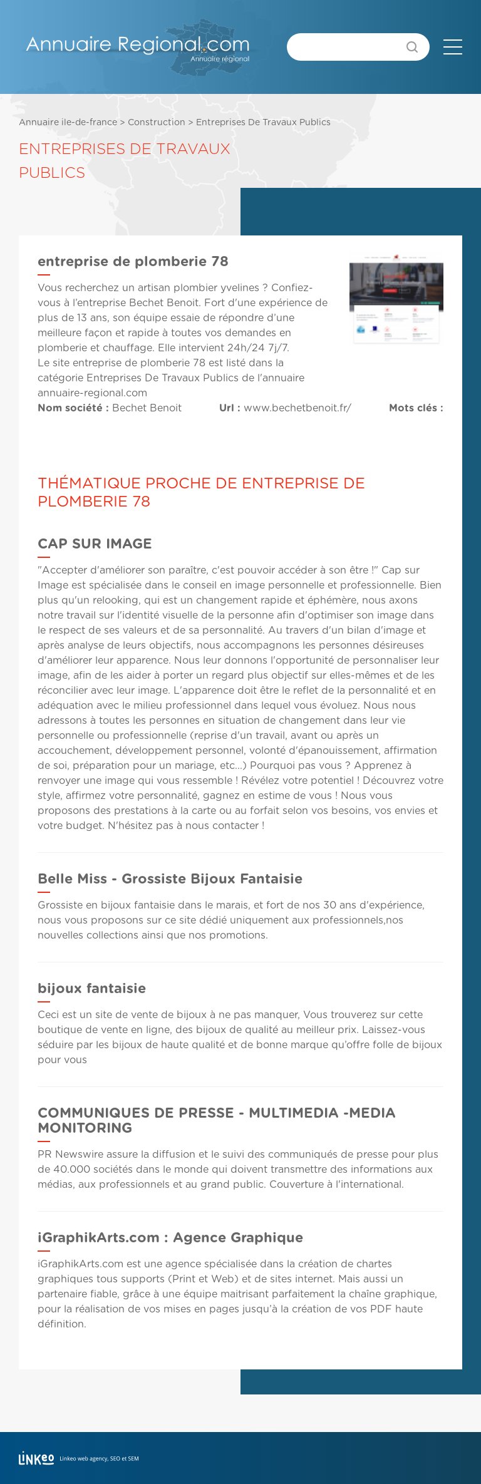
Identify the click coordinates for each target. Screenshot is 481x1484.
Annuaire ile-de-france (68, 122)
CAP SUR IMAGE (95, 544)
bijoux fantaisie (92, 989)
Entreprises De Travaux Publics (263, 122)
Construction (156, 122)
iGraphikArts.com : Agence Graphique (170, 1238)
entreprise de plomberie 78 (139, 363)
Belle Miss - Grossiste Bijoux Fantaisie (170, 879)
